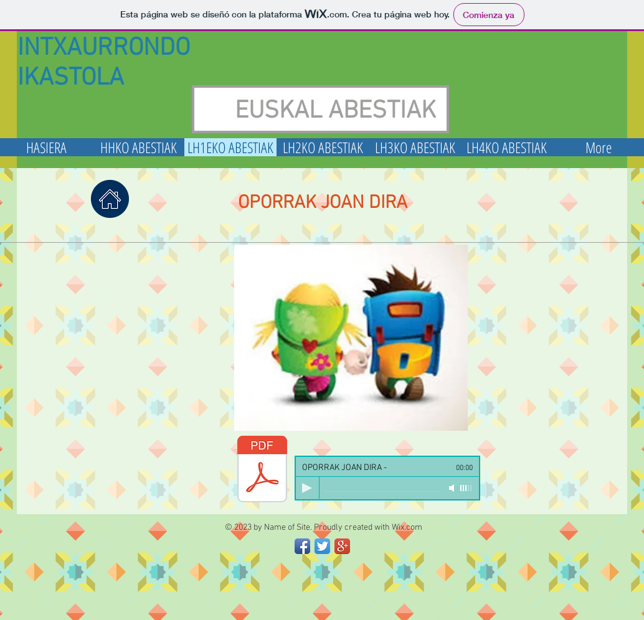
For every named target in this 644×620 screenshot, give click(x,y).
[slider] (466, 488)
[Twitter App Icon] (322, 546)
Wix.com (407, 527)
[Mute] (453, 488)
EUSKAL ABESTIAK (335, 111)
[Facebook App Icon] (302, 546)
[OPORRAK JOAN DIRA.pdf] (262, 470)
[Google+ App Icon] (342, 546)
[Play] (307, 488)
